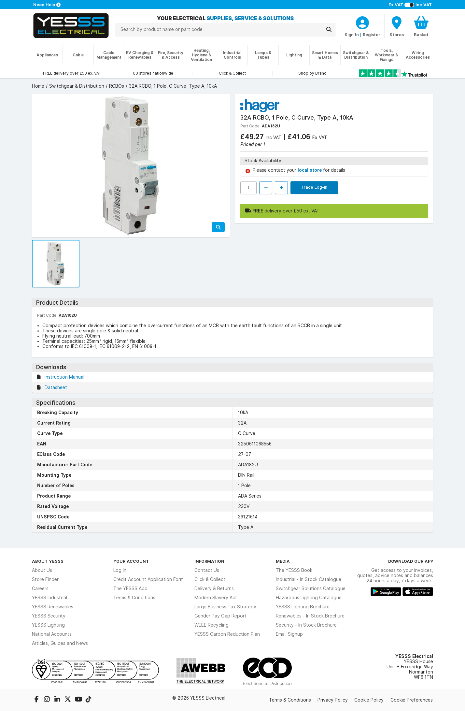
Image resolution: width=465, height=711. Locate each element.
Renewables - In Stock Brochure (310, 615)
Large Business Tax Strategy (225, 606)
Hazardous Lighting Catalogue (309, 597)
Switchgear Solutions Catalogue (310, 588)
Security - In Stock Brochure (306, 625)
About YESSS (47, 561)
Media (283, 561)
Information (209, 561)
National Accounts (52, 634)
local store (310, 170)
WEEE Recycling (211, 625)
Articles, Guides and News (60, 643)
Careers (40, 588)
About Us (42, 570)
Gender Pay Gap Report (220, 615)
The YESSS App (130, 588)
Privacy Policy (332, 700)
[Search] (328, 29)
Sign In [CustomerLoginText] (352, 34)
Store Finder (45, 579)
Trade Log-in (314, 187)
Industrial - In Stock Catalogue (308, 579)
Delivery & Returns (214, 588)
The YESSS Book (294, 570)
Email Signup (289, 634)
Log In (119, 570)
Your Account (131, 561)
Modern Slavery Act (215, 597)
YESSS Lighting (48, 625)
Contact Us (206, 570)
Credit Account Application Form (148, 579)
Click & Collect (209, 579)
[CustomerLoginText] (362, 21)
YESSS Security (48, 615)
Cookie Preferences (411, 700)
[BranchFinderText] (396, 26)
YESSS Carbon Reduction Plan (227, 634)
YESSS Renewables (52, 606)
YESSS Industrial (49, 597)
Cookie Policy (369, 700)
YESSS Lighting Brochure (303, 606)
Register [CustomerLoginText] (371, 34)
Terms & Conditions (134, 597)
